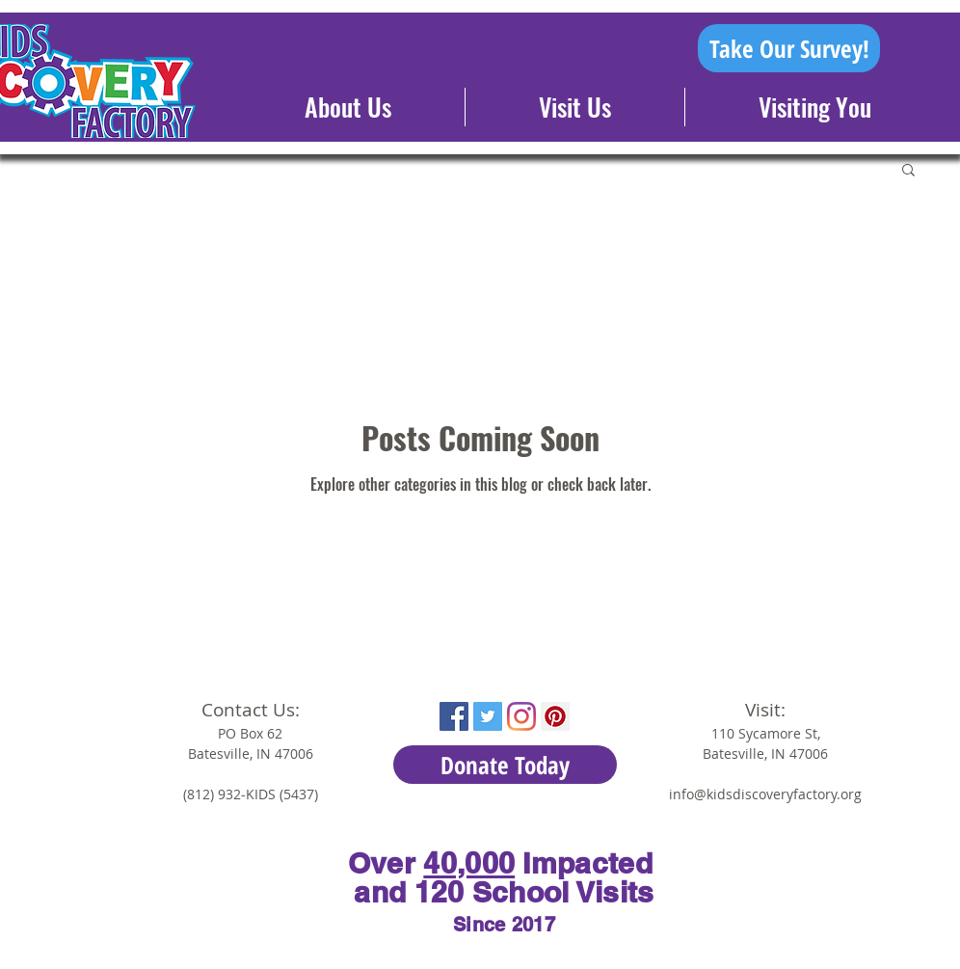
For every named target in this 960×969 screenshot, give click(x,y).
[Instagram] (521, 716)
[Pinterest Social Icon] (555, 716)
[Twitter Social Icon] (487, 716)
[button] (908, 171)
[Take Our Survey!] (789, 48)
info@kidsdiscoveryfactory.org (765, 794)
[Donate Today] (505, 764)
